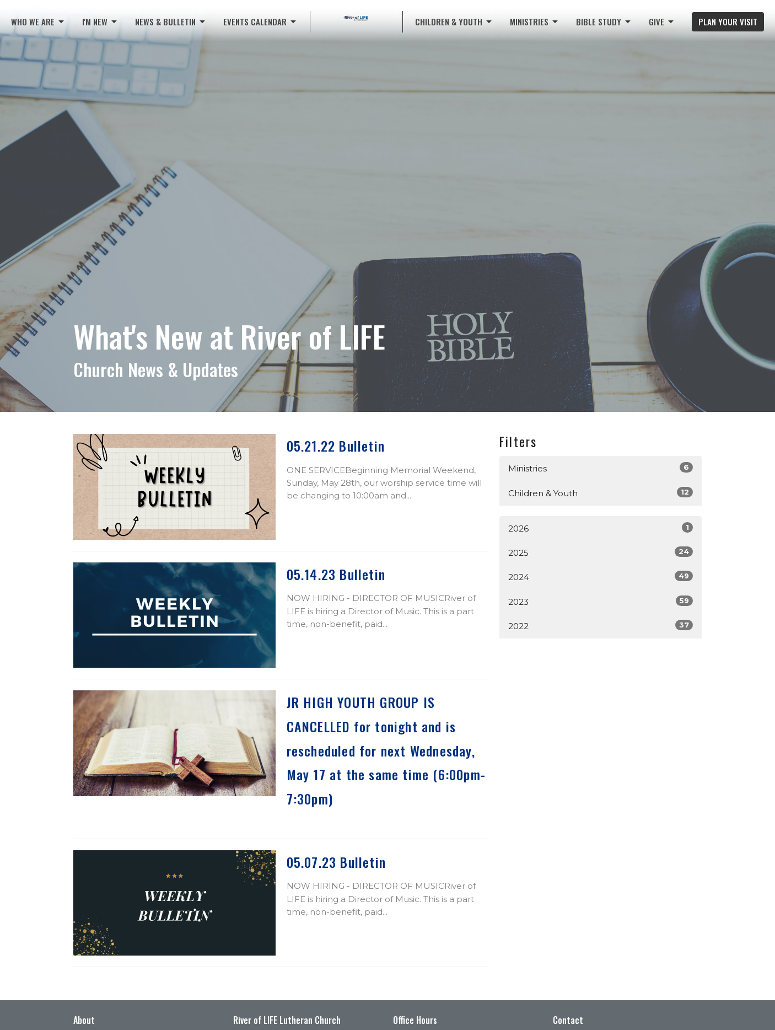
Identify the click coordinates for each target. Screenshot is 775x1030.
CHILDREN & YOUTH (454, 21)
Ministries (534, 21)
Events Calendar (260, 21)
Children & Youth (600, 492)
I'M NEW (100, 21)
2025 (600, 552)
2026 (600, 528)
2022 (600, 625)
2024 (600, 576)
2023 (600, 601)
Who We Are (38, 21)
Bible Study (604, 21)
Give (662, 21)
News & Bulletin (171, 21)
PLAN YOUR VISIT (727, 21)
